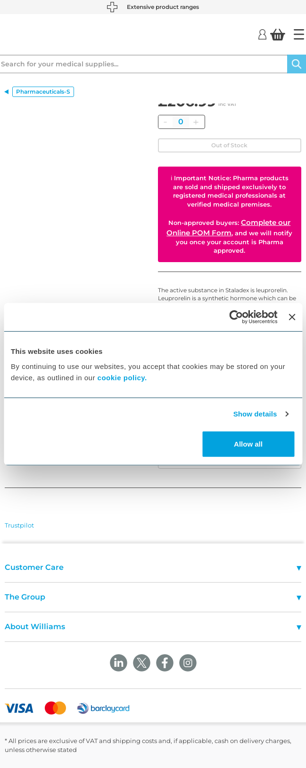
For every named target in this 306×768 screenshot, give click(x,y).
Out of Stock (229, 145)
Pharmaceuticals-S (43, 91)
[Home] (299, 34)
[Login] (262, 34)
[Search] (296, 64)
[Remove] (165, 121)
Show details (255, 414)
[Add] (196, 121)
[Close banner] (292, 317)
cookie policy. (122, 377)
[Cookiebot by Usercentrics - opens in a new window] (236, 317)
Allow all (248, 444)
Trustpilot (19, 525)
